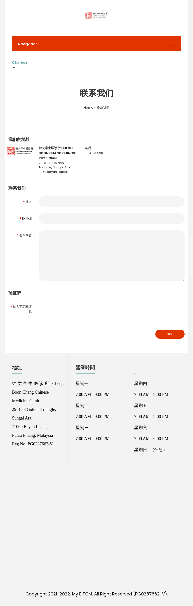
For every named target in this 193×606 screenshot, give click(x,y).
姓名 (28, 201)
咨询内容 (25, 235)
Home (88, 107)
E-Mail (27, 218)
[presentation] (75, 309)
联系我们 (102, 107)
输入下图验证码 (22, 309)
